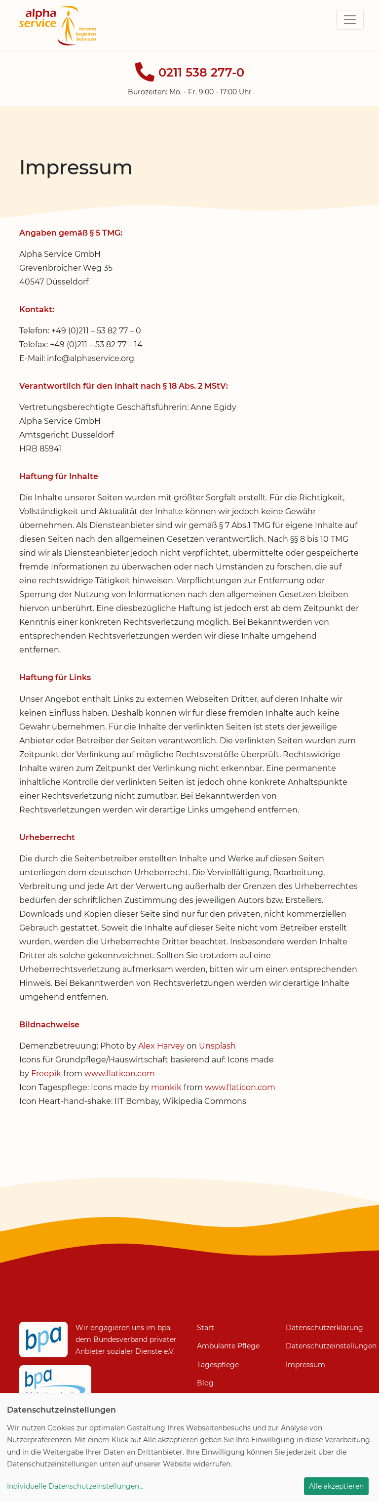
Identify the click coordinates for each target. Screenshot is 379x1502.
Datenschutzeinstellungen (323, 1345)
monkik (166, 1087)
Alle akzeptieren (336, 1486)
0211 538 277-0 (201, 72)
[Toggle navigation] (350, 20)
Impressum (305, 1364)
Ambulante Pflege (228, 1345)
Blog (205, 1383)
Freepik (46, 1073)
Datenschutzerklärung (324, 1327)
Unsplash (217, 1046)
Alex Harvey (161, 1046)
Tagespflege (218, 1364)
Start (205, 1327)
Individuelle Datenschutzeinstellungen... (75, 1486)
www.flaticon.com (119, 1073)
